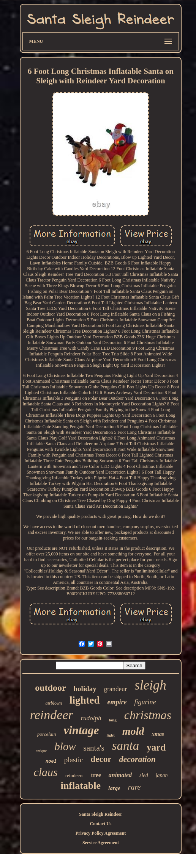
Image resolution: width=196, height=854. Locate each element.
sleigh (150, 685)
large (114, 788)
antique (41, 751)
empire (116, 702)
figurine (145, 702)
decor (100, 759)
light (110, 735)
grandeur (115, 689)
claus (45, 772)
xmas (158, 734)
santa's (94, 747)
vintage (81, 730)
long (113, 720)
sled (143, 775)
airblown (54, 703)
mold (133, 731)
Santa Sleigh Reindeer (100, 814)
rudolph (91, 718)
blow (65, 746)
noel (51, 761)
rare (134, 787)
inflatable (81, 785)
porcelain (46, 734)
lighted (85, 700)
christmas (147, 715)
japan (162, 775)
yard (156, 747)
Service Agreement (100, 842)
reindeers (74, 775)
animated (120, 775)
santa (125, 745)
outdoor (50, 688)
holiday (85, 689)
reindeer (51, 715)
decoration (137, 759)
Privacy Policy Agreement (101, 833)
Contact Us (100, 823)
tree (96, 775)
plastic (73, 760)
